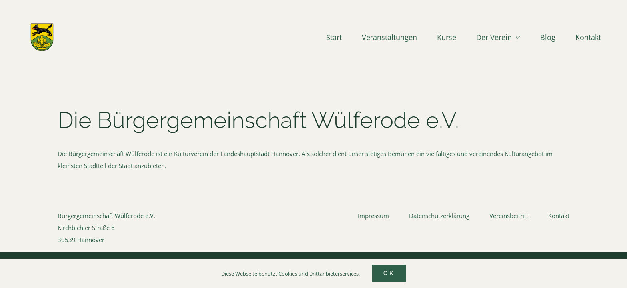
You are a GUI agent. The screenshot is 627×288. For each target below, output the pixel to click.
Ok (389, 273)
